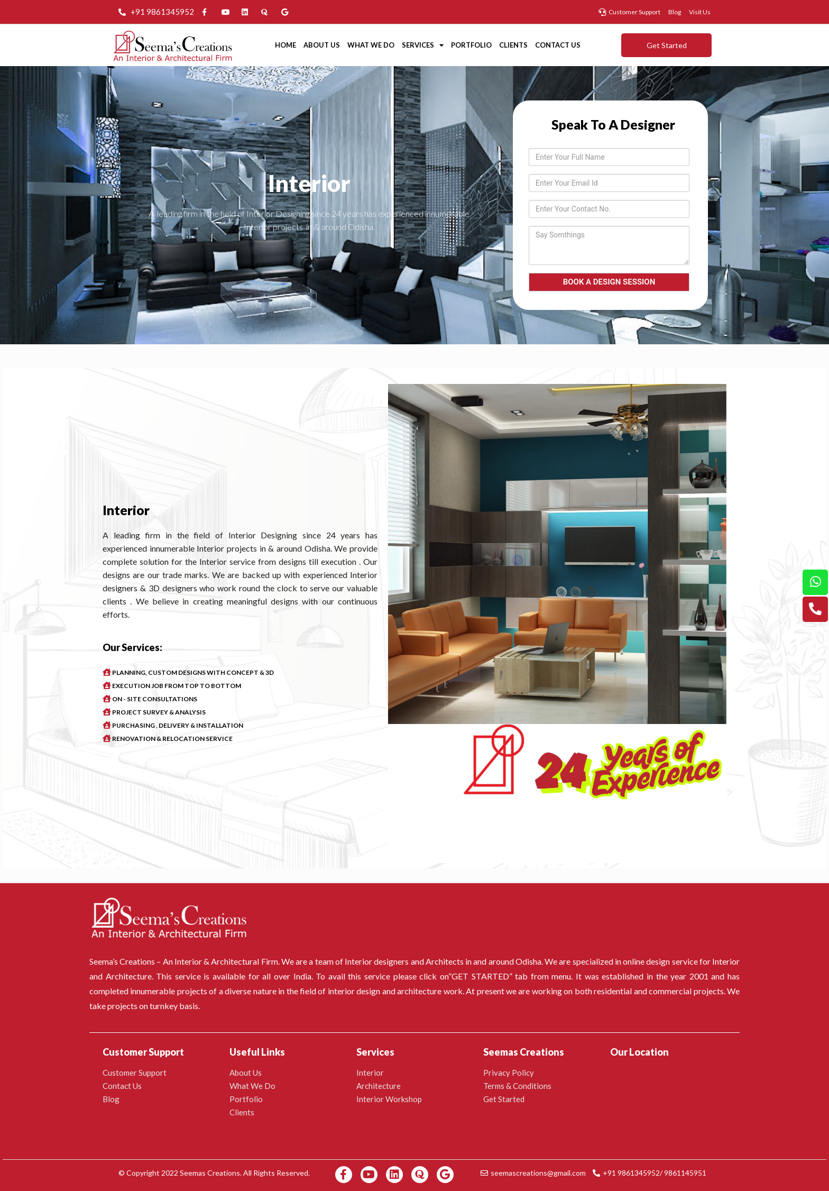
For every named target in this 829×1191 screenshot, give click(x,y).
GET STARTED (480, 976)
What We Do (370, 45)
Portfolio (471, 45)
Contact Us (558, 45)
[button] (666, 45)
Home (285, 45)
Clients (513, 45)
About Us (321, 45)
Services (423, 45)
